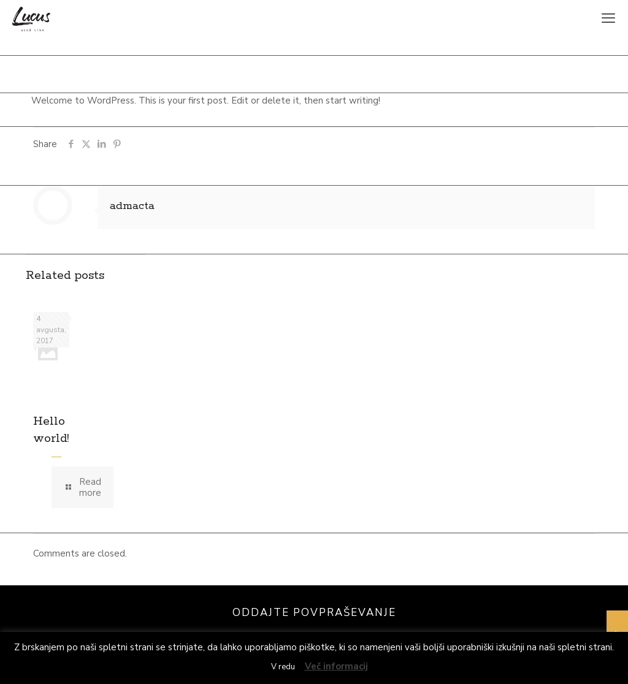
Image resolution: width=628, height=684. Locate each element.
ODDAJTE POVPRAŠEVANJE (314, 613)
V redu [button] (283, 666)
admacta (132, 206)
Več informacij (336, 666)
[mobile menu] (608, 18)
